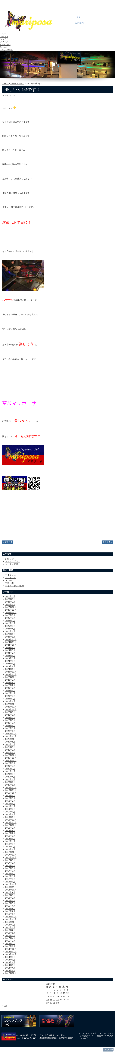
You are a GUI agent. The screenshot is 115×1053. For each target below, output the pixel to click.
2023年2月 (10, 698)
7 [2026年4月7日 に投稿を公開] (51, 993)
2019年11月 (10, 790)
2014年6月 (10, 965)
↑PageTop (108, 1049)
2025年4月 (10, 628)
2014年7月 (10, 962)
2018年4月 (10, 841)
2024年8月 (10, 650)
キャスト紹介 (91, 1033)
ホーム (5, 84)
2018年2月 (10, 846)
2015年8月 (10, 927)
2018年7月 (10, 833)
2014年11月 (10, 951)
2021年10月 (10, 739)
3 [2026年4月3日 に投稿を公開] (60, 990)
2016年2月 (10, 911)
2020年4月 (10, 777)
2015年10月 (10, 922)
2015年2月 (10, 943)
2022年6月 (10, 720)
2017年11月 (10, 855)
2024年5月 (10, 658)
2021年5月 (10, 742)
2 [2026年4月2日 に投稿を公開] (57, 990)
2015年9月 (10, 925)
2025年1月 (10, 637)
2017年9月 (10, 860)
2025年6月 (10, 623)
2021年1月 (10, 752)
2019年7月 (10, 801)
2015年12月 (10, 916)
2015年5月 (10, 935)
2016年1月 (10, 914)
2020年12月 (10, 755)
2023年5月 (10, 690)
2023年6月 (10, 688)
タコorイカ (10, 580)
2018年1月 (10, 849)
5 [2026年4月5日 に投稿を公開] (67, 990)
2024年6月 (10, 655)
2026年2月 (10, 602)
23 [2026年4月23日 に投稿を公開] (57, 999)
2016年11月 (10, 887)
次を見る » (107, 542)
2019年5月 (10, 806)
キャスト (4, 36)
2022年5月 (10, 723)
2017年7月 (10, 865)
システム (4, 39)
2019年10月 (10, 793)
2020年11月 (10, 758)
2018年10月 (10, 825)
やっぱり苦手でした (14, 585)
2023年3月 (10, 696)
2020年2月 (10, 782)
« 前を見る (7, 542)
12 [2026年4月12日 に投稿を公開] (67, 993)
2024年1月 (10, 669)
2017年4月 (10, 873)
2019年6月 (10, 803)
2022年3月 (10, 728)
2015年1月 (10, 946)
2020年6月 (10, 771)
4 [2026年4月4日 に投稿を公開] (64, 990)
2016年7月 (10, 898)
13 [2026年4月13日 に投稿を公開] (47, 996)
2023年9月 (10, 680)
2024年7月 (10, 653)
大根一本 (9, 583)
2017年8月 (10, 863)
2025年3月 (10, 631)
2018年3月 (10, 844)
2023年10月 (10, 677)
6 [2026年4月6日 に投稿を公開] (47, 993)
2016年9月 (10, 892)
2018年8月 (10, 830)
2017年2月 (10, 879)
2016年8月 (10, 895)
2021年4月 (10, 744)
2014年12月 (10, 949)
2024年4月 (10, 661)
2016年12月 (10, 884)
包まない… (10, 575)
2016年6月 (10, 900)
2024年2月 (10, 666)
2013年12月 (10, 973)
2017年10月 (10, 857)
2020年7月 (10, 768)
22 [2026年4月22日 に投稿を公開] (54, 999)
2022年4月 (10, 725)
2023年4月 (10, 693)
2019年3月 (10, 811)
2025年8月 (10, 618)
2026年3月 (10, 599)
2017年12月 (10, 852)
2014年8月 (10, 960)
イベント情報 (6, 49)
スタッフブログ (17, 84)
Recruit (3, 47)
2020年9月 (10, 763)
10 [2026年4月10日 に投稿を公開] (61, 993)
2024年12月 (10, 639)
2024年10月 (10, 645)
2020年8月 (10, 766)
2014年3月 (10, 970)
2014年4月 (10, 968)
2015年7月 (10, 930)
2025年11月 (10, 610)
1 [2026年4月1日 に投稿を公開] (54, 990)
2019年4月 (10, 809)
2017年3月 (10, 876)
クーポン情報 (11, 564)
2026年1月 (10, 604)
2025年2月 (10, 634)
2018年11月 (10, 822)
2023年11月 (10, 674)
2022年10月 (10, 709)
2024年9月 (10, 647)
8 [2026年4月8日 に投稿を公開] (54, 993)
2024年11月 (10, 642)
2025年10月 (10, 612)
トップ (3, 34)
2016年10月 (10, 890)
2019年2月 (10, 814)
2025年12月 (10, 607)
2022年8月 (10, 715)
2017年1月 (10, 881)
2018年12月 (10, 820)
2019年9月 (10, 795)
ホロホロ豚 (10, 577)
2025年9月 (10, 615)
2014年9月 (10, 957)
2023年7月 (10, 685)
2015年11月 (10, 919)
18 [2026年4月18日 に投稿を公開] (64, 996)
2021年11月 (10, 736)
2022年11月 (10, 707)
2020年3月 (10, 779)
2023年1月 (10, 701)
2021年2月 (10, 750)
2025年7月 (10, 620)
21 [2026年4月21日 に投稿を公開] (51, 999)
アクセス (4, 42)
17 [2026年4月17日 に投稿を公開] (61, 996)
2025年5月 (10, 626)
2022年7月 (10, 717)
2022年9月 (10, 712)
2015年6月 (10, 933)
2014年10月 (10, 954)
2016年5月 (10, 903)
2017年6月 (10, 868)
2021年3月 (10, 747)
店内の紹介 (5, 44)
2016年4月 (10, 906)
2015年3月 (10, 941)
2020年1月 (10, 785)
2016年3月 (10, 908)
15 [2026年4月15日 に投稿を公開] (54, 996)
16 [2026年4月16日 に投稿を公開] (57, 996)
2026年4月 (10, 596)
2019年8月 (10, 798)
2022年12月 (10, 704)
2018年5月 (10, 838)
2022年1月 (10, 731)
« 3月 (4, 1006)
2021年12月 (10, 733)
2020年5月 (10, 774)
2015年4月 (10, 938)
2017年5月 (10, 871)
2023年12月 (10, 672)
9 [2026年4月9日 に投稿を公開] (57, 993)
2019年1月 (10, 817)
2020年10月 (10, 760)
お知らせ (9, 559)
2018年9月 (10, 828)
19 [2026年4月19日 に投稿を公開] (67, 996)
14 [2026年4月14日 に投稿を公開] (51, 996)
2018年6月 (10, 836)
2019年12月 (10, 787)
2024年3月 (10, 663)
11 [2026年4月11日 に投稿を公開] (64, 993)
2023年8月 (10, 682)
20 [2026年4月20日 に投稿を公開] (47, 999)
